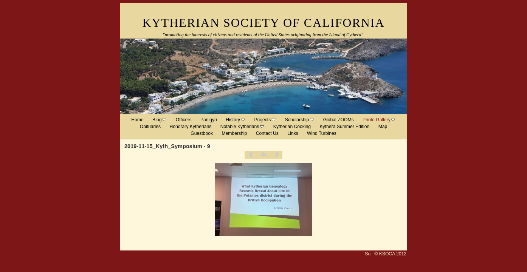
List (263, 155)
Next (276, 155)
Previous (250, 155)
